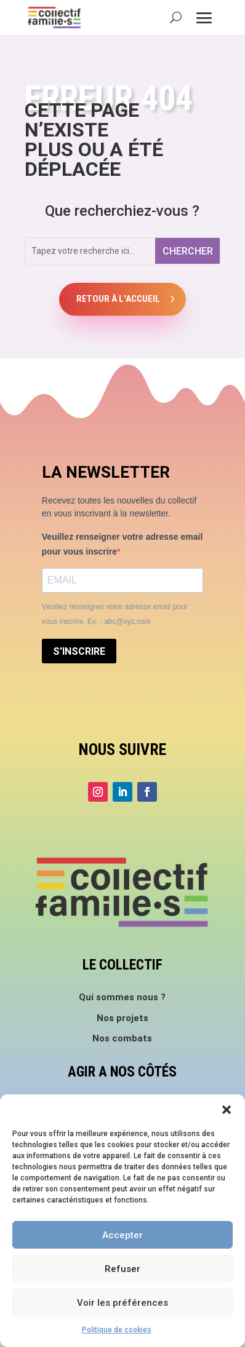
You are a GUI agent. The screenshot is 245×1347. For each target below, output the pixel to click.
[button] (226, 1110)
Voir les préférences (122, 1302)
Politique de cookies (116, 1329)
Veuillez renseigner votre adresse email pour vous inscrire (122, 544)
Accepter (122, 1235)
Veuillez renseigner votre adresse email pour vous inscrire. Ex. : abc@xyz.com (115, 614)
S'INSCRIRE (79, 651)
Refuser (122, 1268)
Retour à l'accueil (118, 298)
